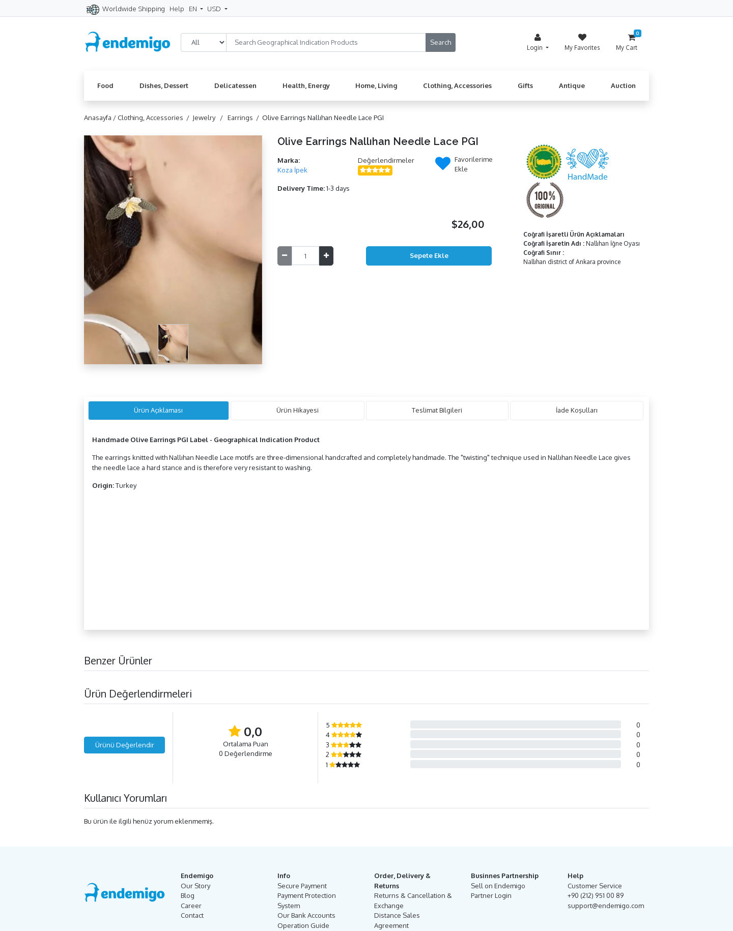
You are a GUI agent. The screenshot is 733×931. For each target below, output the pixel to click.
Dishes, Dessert (163, 85)
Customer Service (595, 886)
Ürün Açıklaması (158, 410)
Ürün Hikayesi (297, 410)
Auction (623, 85)
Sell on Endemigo (498, 886)
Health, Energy (306, 85)
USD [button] (214, 9)
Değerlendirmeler (386, 160)
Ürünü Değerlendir (124, 745)
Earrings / (245, 117)
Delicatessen (235, 85)
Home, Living (376, 85)
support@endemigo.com (606, 905)
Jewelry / (209, 117)
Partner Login (491, 895)
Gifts (525, 85)
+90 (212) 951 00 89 (596, 895)
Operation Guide (303, 925)
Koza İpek (292, 170)
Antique (572, 85)
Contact (192, 915)
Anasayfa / (101, 117)
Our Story (195, 886)
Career (191, 905)
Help (177, 9)
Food (105, 85)
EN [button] (194, 9)
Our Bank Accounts (306, 915)
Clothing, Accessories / (155, 117)
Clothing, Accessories (457, 85)
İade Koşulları (577, 410)
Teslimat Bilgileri (437, 410)
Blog (187, 895)
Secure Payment (302, 886)
